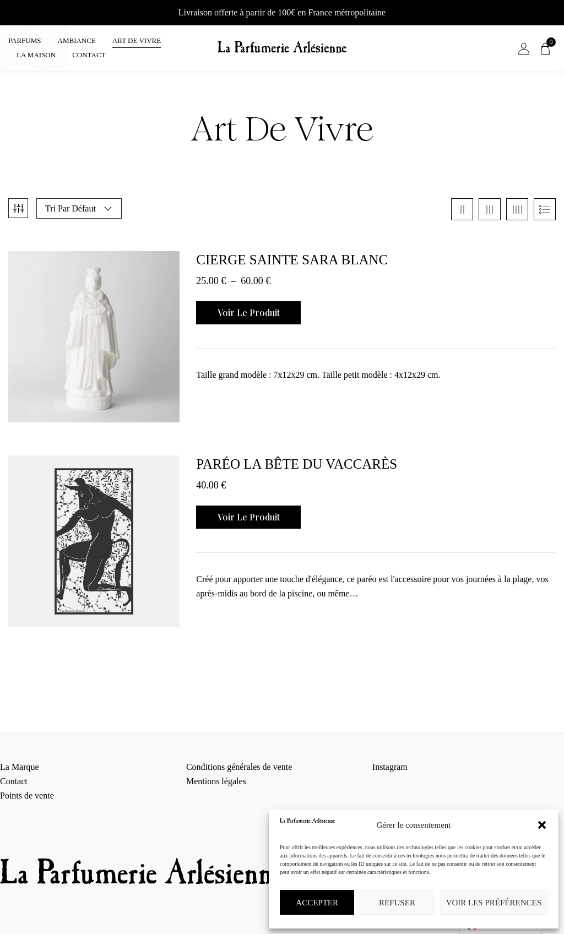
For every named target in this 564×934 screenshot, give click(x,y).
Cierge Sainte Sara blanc (292, 254)
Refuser (397, 902)
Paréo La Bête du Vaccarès (296, 458)
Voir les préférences (493, 902)
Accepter (317, 902)
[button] (541, 824)
